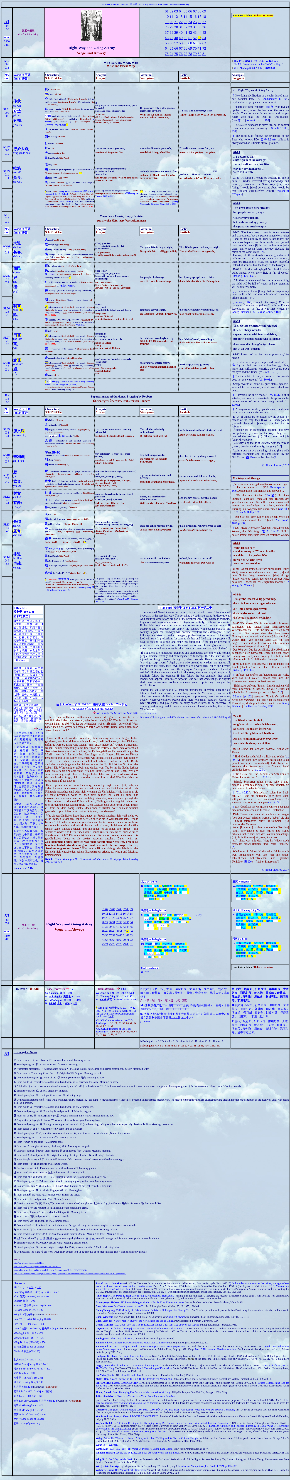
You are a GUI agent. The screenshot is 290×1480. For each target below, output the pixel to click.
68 (185, 48)
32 (185, 27)
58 (181, 43)
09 (204, 11)
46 (167, 38)
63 (204, 43)
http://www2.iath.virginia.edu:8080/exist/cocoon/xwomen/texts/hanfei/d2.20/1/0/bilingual (185, 717)
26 (199, 22)
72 (204, 48)
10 (167, 16)
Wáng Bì (120, 599)
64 (167, 48)
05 (185, 11)
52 (195, 38)
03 (176, 11)
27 (204, 22)
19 (167, 22)
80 (199, 54)
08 (199, 11)
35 (199, 27)
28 (167, 27)
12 (176, 16)
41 (185, 32)
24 (190, 22)
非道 (17, 554)
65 (171, 48)
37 (167, 32)
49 (181, 38)
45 (204, 32)
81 (204, 54)
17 (199, 16)
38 (171, 32)
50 (185, 38)
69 (190, 48)
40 (181, 32)
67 (181, 48)
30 (176, 27)
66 (176, 48)
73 (167, 54)
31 (181, 27)
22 (181, 22)
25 (195, 22)
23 (185, 22)
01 (167, 11)
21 (176, 22)
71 (199, 48)
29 (171, 27)
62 (199, 43)
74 (171, 54)
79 (195, 54)
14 (185, 16)
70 (195, 48)
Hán (236, 61)
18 (204, 16)
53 (6, 21)
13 (181, 16)
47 (171, 38)
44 (199, 32)
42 (190, 32)
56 (171, 43)
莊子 (59, 704)
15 (190, 16)
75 (176, 54)
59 (185, 43)
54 (204, 38)
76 (181, 54)
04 (181, 11)
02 (171, 11)
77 (185, 54)
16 (195, 16)
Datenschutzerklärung (179, 4)
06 (190, 11)
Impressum (163, 4)
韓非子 (249, 61)
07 (195, 11)
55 (167, 43)
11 (171, 16)
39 (176, 32)
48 (176, 38)
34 (195, 27)
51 (190, 38)
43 (195, 32)
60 (190, 43)
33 (190, 27)
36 (204, 27)
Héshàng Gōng (84, 587)
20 (171, 22)
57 (176, 43)
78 (190, 54)
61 (195, 43)
